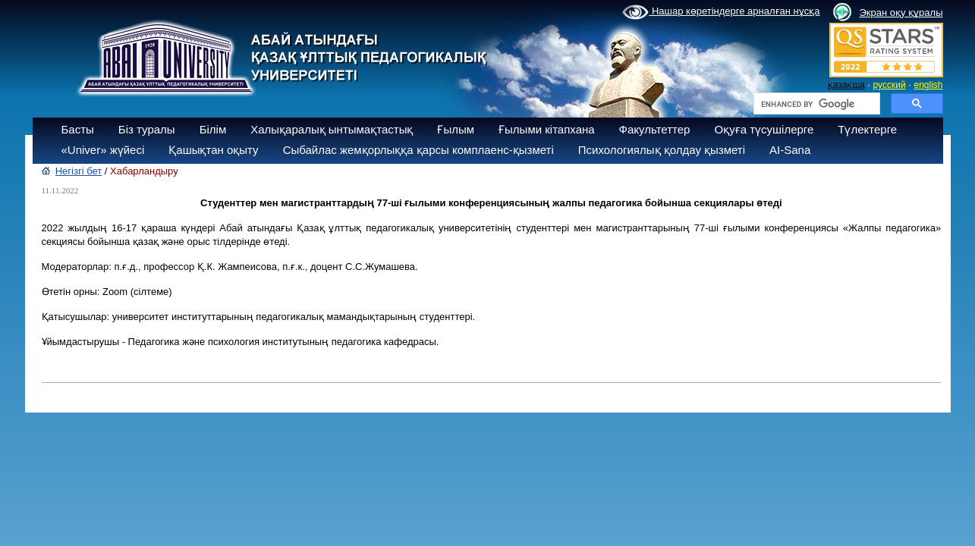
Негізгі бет (78, 171)
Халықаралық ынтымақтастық (331, 129)
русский (889, 85)
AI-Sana (789, 149)
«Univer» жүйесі (103, 149)
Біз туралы (146, 129)
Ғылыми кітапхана (547, 129)
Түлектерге (867, 129)
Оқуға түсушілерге (763, 129)
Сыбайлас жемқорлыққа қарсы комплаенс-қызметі (418, 149)
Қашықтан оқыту (213, 149)
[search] (815, 104)
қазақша (846, 85)
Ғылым (455, 129)
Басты (77, 129)
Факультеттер (654, 129)
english (928, 85)
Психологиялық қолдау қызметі (661, 149)
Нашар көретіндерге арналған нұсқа (720, 12)
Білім (213, 129)
